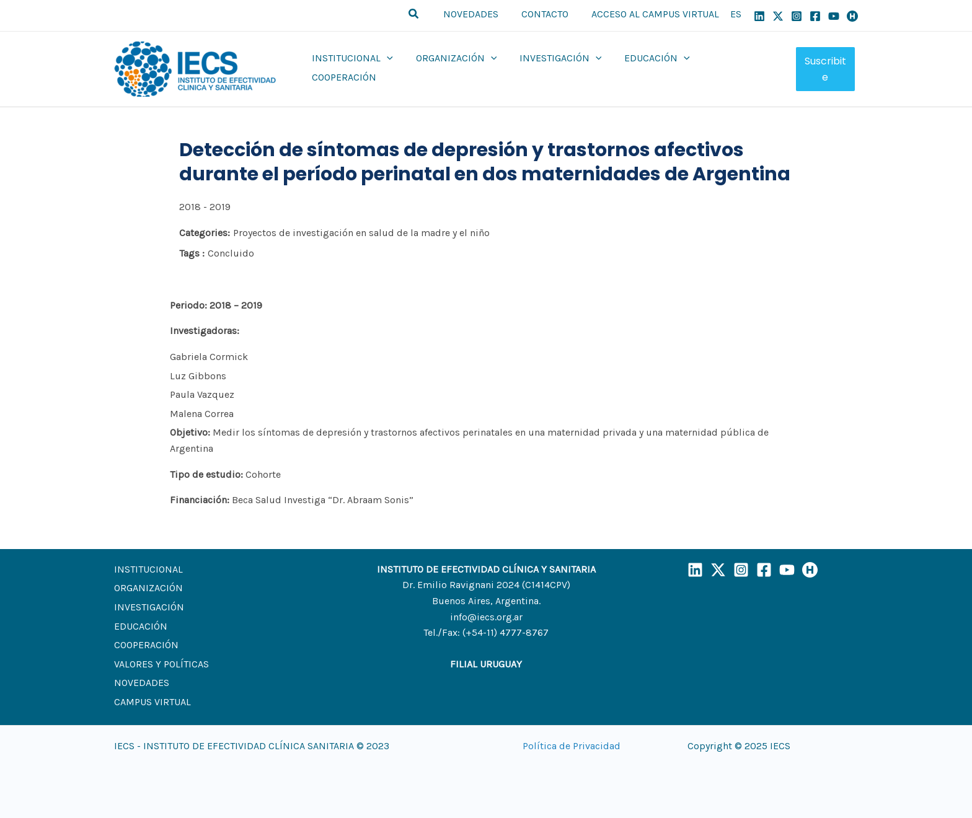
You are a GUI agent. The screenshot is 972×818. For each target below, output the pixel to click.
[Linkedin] (759, 16)
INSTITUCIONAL (148, 569)
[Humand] (852, 16)
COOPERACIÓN (146, 645)
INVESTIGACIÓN (149, 607)
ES (735, 14)
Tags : (192, 253)
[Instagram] (796, 16)
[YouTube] (833, 16)
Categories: (204, 233)
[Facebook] (815, 16)
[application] (391, 67)
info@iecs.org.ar (486, 617)
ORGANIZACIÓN (148, 588)
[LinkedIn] (695, 570)
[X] (778, 16)
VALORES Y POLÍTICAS (161, 664)
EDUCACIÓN (140, 626)
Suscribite (825, 69)
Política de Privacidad (572, 746)
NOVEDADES (141, 682)
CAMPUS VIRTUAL (152, 702)
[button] (422, 15)
